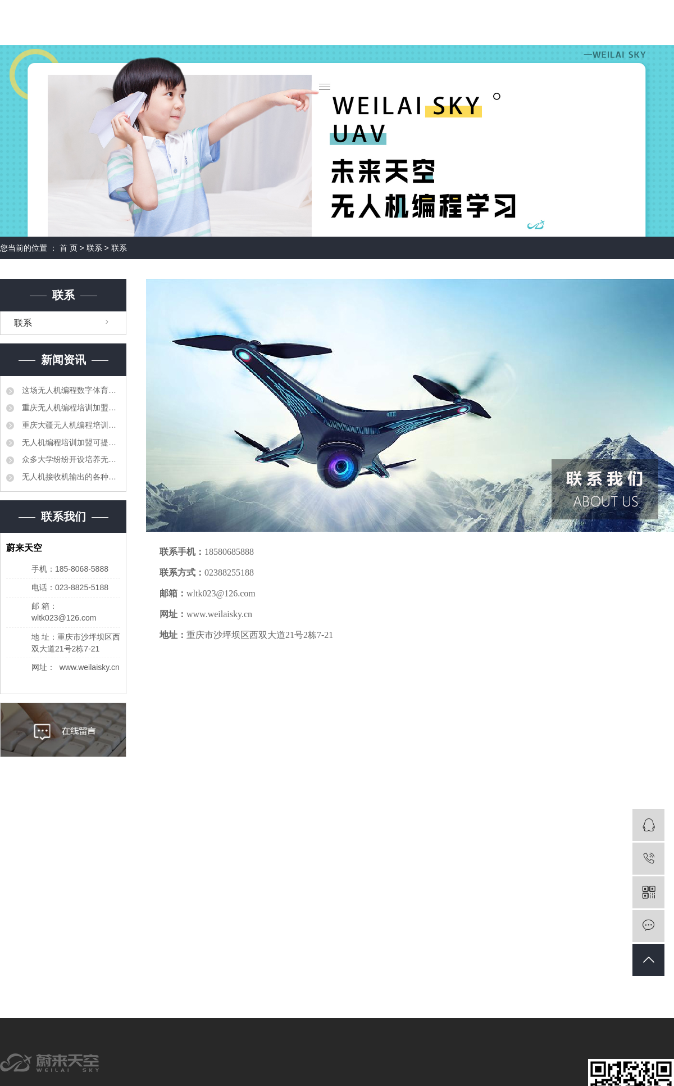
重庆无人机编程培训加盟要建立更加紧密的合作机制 (70, 407)
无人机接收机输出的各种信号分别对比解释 (70, 476)
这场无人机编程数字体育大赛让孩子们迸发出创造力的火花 (70, 390)
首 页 (69, 247)
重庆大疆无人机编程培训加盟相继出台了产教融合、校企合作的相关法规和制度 (70, 424)
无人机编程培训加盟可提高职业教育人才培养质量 (70, 442)
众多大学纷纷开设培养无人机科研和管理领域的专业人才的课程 (70, 459)
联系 (95, 247)
